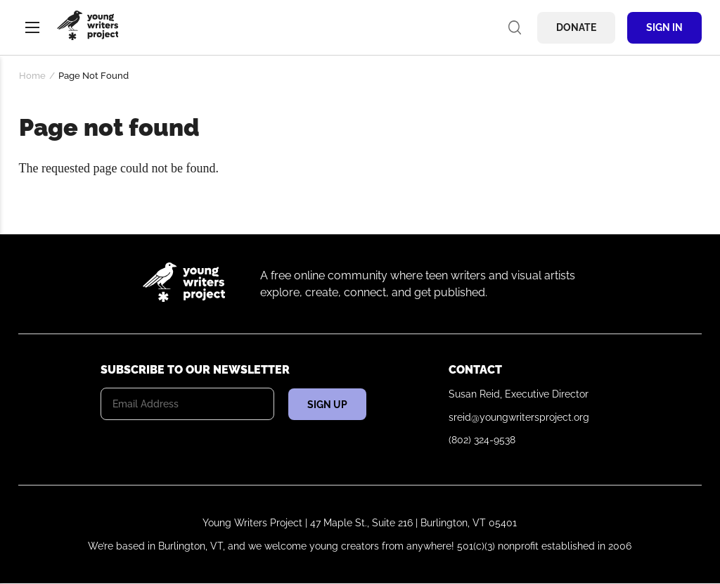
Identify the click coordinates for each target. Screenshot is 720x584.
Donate (576, 27)
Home (32, 75)
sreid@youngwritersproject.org (519, 417)
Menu (32, 27)
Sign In (664, 27)
